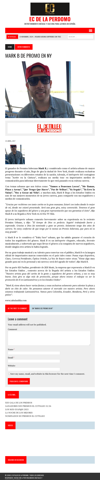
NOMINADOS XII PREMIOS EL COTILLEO (25, 413)
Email (10, 354)
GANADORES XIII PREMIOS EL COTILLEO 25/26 (28, 403)
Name (10, 346)
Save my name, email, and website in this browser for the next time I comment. (47, 371)
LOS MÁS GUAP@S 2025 (16, 406)
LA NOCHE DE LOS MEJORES (18, 409)
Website (11, 362)
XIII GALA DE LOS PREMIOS (18, 399)
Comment (12, 326)
